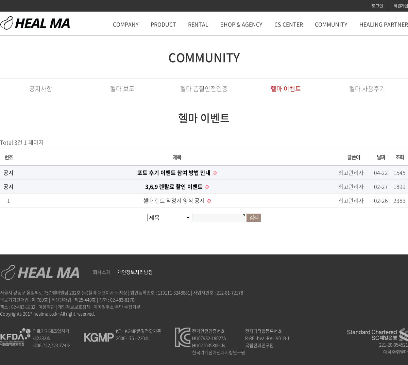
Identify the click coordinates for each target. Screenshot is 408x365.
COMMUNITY (331, 24)
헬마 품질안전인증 (204, 88)
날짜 (381, 157)
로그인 (377, 5)
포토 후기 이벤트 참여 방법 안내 (174, 172)
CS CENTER (288, 24)
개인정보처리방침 (135, 271)
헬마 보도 (122, 88)
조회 (399, 157)
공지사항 (40, 88)
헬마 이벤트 (286, 88)
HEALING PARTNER (383, 24)
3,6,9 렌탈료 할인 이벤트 (174, 186)
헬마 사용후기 (367, 88)
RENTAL (198, 24)
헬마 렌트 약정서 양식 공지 (174, 200)
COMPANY (126, 24)
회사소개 (102, 271)
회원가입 (400, 5)
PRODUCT (163, 24)
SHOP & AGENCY (241, 24)
